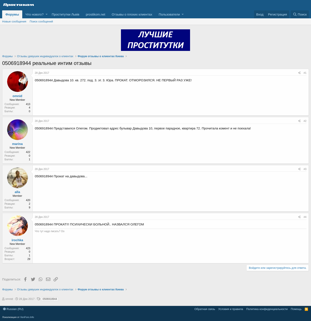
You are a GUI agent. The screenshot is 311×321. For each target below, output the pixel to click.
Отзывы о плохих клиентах (132, 14)
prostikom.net (95, 14)
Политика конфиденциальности (267, 309)
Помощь (296, 309)
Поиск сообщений (41, 21)
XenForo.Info (27, 317)
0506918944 (50, 299)
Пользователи (169, 14)
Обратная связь (204, 309)
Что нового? (34, 14)
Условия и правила (230, 309)
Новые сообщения (14, 21)
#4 (305, 217)
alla (17, 192)
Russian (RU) (13, 309)
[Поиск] (300, 14)
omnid (17, 96)
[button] (46, 14)
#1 (305, 72)
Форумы (12, 14)
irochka (17, 240)
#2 (305, 121)
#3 (305, 169)
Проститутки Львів (65, 14)
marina (17, 144)
